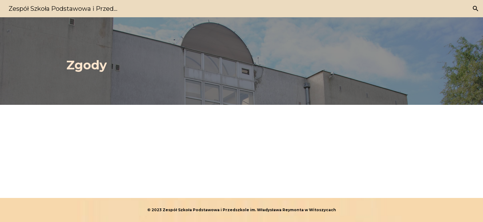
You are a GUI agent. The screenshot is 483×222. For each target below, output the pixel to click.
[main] (211, 61)
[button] (475, 8)
